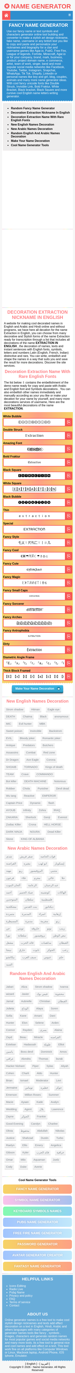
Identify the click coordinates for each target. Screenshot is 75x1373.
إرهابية (57, 914)
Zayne (10, 1116)
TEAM (10, 774)
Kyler (25, 1152)
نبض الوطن (59, 935)
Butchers (48, 745)
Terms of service (19, 1302)
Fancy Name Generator (37, 1189)
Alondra (26, 1058)
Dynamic (35, 802)
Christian (44, 1001)
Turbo (59, 1137)
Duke (23, 1166)
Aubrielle (26, 1001)
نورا (8, 935)
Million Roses (33, 1094)
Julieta (10, 1008)
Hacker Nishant (15, 1065)
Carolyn (35, 1123)
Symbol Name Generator (37, 1200)
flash (51, 802)
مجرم (37, 878)
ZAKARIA (12, 817)
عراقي (9, 1058)
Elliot (61, 1044)
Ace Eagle (32, 759)
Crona (32, 824)
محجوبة (59, 993)
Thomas (43, 1058)
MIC (8, 723)
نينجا (8, 950)
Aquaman (39, 1159)
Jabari (9, 986)
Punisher (43, 788)
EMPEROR (49, 795)
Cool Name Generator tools (30, 145)
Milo (23, 1159)
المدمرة (26, 914)
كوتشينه (45, 892)
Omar (9, 1159)
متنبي (54, 870)
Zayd (9, 1037)
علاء (24, 878)
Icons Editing (17, 1285)
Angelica (56, 1145)
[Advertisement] (37, 190)
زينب (62, 928)
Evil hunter (25, 723)
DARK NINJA (14, 831)
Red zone (49, 752)
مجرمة (44, 921)
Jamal (9, 1001)
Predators (29, 745)
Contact (14, 1305)
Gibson (10, 1152)
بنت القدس (30, 906)
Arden (55, 1022)
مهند (8, 870)
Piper (35, 1065)
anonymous (61, 716)
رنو (57, 921)
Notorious (60, 781)
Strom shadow (14, 709)
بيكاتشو (10, 957)
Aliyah (64, 1065)
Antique (10, 745)
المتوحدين (11, 899)
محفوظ (25, 1130)
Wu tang (11, 795)
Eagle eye (53, 709)
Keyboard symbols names (37, 1211)
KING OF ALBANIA (32, 838)
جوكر (59, 1087)
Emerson (11, 1094)
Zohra (42, 810)
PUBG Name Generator (37, 1222)
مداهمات (46, 942)
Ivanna (64, 986)
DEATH (10, 716)
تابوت (36, 950)
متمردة (10, 914)
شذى (9, 856)
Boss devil (27, 1051)
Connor (10, 1029)
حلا (63, 878)
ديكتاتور (49, 906)
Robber (10, 788)
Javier (25, 993)
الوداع (25, 1008)
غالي (51, 878)
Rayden (27, 1029)
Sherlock (31, 817)
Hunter (10, 1022)
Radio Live (16, 1289)
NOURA (35, 831)
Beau (23, 1037)
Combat (31, 752)
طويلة (47, 1044)
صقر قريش (26, 856)
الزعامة (32, 885)
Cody (9, 1166)
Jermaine (11, 1087)
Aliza (24, 986)
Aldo (39, 1073)
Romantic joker (51, 738)
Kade (40, 1101)
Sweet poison (14, 730)
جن (8, 928)
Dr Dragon (12, 759)
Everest (62, 817)
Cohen (10, 1073)
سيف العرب (29, 957)
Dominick (46, 1051)
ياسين (9, 1051)
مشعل (9, 942)
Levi (58, 1080)
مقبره (27, 863)
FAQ (12, 1298)
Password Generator (37, 1244)
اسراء (42, 914)
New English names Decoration (32, 124)
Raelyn (10, 1145)
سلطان (29, 899)
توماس (29, 1087)
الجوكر (51, 950)
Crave (25, 774)
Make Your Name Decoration (30, 140)
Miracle (38, 1037)
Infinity (27, 810)
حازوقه (35, 928)
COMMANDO (45, 774)
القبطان (63, 942)
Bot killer (11, 781)
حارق (22, 950)
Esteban (11, 1044)
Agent (27, 1109)
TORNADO (31, 766)
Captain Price (14, 802)
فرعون (10, 878)
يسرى (43, 1029)
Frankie (41, 1116)
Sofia (9, 1015)
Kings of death (54, 766)
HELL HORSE (52, 824)
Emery (39, 1145)
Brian (9, 1080)
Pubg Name (17, 1292)
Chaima (27, 716)
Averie (38, 1166)
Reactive (29, 795)
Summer (54, 1094)
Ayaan (25, 1101)
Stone (9, 838)
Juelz (56, 1159)
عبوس (47, 957)
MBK (42, 723)
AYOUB (10, 810)
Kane (23, 1015)
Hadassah (30, 1044)
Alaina (58, 1029)
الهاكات (62, 892)
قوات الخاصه (47, 856)
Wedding (11, 1109)
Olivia (9, 1130)
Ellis (24, 1145)
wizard (10, 993)
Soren (54, 1008)
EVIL (9, 738)
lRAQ (57, 810)
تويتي (20, 928)
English (31, 1363)
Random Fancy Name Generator (33, 108)
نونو (49, 928)
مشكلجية (11, 906)
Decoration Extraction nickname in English (40, 112)
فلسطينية (46, 899)
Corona (51, 759)
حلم (61, 957)
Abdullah (42, 1130)
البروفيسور (36, 870)
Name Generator (41, 6)
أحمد (9, 892)
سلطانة (22, 935)
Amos (63, 1051)
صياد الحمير (26, 892)
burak (59, 1058)
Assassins (12, 752)
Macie (9, 1101)
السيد (9, 964)
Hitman (35, 709)
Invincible (35, 730)
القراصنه (11, 863)
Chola (26, 788)
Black (43, 716)
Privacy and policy (21, 1295)
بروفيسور (39, 935)
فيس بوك (42, 993)
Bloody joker (27, 738)
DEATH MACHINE (35, 781)
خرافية (60, 1152)
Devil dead (62, 788)
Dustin (45, 1137)
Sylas (50, 1065)
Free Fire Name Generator (37, 1233)
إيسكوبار (59, 863)
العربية (44, 1363)
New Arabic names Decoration (32, 128)
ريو (20, 870)
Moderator (42, 1080)
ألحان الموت (13, 885)
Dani (52, 1015)
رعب (65, 950)
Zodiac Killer (13, 824)
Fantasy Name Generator (37, 1266)
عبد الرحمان (51, 885)
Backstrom (55, 730)
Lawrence (57, 1109)
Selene (39, 1022)
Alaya (39, 1008)
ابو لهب (42, 863)
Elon (24, 1022)
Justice (10, 1137)
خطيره (44, 1087)
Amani (38, 1015)
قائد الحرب (27, 942)
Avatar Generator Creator (37, 1255)
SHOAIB (11, 766)
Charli (25, 1073)
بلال (41, 1109)
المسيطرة (12, 921)
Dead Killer (54, 831)
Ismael (24, 1080)
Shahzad (27, 1137)
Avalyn (55, 1101)
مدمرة (29, 921)
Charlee (53, 1123)
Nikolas (60, 1130)
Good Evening (14, 1123)
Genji (47, 817)
